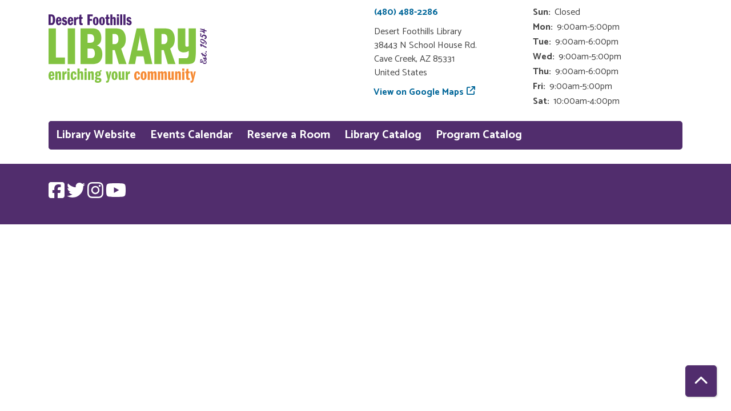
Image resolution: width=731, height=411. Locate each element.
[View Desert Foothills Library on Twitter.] (77, 194)
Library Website (96, 135)
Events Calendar (191, 135)
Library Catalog (382, 135)
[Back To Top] (701, 381)
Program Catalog (479, 135)
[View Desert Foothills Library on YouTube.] (116, 194)
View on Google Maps (419, 92)
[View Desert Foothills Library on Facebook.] (58, 194)
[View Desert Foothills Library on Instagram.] (96, 194)
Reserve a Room (288, 135)
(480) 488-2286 (406, 12)
